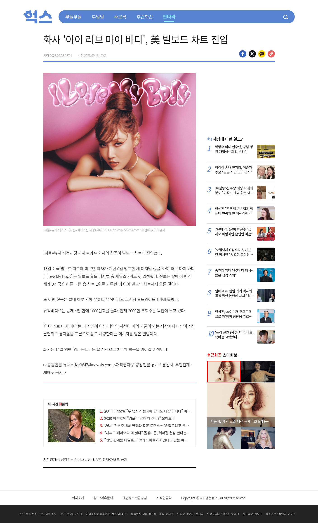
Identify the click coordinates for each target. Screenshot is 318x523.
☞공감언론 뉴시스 (58, 365)
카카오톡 (261, 53)
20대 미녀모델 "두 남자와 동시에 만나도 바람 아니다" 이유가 (146, 411)
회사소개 (78, 497)
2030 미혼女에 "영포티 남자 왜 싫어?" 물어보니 (137, 418)
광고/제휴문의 (103, 497)
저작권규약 (164, 497)
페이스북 (242, 53)
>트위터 (252, 53)
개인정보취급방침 (134, 497)
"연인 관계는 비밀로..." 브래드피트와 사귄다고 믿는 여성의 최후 (149, 440)
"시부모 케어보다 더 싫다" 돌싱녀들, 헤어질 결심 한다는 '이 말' (148, 432)
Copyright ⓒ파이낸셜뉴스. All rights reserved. (213, 497)
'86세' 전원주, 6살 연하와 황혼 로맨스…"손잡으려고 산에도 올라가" (152, 425)
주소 (271, 53)
